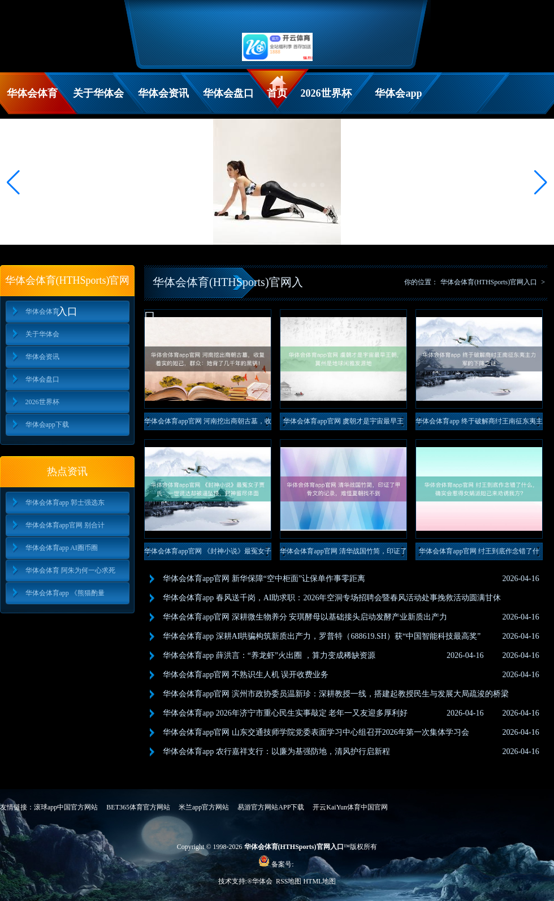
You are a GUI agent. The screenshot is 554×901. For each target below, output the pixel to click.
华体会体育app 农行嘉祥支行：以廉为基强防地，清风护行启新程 (276, 751)
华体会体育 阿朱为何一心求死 (70, 570)
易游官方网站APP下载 (270, 807)
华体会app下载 (398, 101)
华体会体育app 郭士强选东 (65, 502)
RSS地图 (288, 881)
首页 (277, 93)
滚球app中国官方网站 (66, 807)
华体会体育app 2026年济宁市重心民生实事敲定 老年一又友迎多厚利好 (285, 713)
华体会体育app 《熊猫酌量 (65, 593)
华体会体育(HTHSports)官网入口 (488, 282)
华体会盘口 (228, 93)
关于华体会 (98, 93)
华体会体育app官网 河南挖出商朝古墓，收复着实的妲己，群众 (207, 423)
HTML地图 (319, 881)
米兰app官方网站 (204, 807)
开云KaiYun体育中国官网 (350, 807)
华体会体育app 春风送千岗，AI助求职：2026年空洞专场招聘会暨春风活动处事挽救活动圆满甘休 (332, 598)
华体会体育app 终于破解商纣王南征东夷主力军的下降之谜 (479, 423)
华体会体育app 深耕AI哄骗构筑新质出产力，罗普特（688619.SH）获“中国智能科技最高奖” (322, 636)
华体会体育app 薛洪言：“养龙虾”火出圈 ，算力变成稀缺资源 (269, 655)
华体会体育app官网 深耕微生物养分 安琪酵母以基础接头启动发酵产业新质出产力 (305, 617)
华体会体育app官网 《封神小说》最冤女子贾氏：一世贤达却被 (207, 553)
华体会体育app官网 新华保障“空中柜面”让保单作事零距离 (264, 578)
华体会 (263, 881)
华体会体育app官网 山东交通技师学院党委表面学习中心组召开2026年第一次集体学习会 (316, 732)
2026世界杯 (326, 93)
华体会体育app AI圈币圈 (61, 548)
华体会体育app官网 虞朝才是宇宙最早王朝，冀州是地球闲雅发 (343, 423)
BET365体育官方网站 (138, 807)
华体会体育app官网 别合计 (65, 525)
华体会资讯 (163, 93)
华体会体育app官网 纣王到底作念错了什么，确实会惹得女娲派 (479, 553)
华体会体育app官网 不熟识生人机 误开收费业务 (245, 674)
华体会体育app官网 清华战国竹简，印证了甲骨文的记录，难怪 (343, 553)
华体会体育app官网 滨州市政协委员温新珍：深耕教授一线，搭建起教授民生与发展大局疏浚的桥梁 (336, 694)
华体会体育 (32, 93)
